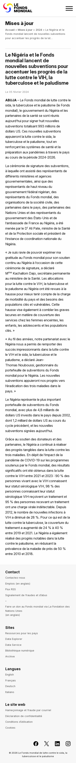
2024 (39, 29)
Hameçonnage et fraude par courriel (28, 710)
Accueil (10, 29)
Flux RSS (10, 589)
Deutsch (10, 686)
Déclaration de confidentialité (23, 716)
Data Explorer (13, 638)
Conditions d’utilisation (19, 721)
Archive (10, 656)
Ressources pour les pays (21, 633)
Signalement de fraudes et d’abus (26, 595)
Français (10, 680)
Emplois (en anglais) (17, 583)
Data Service (13, 644)
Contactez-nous (15, 577)
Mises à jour (25, 29)
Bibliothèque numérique (19, 650)
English (9, 674)
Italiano (9, 692)
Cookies (10, 727)
